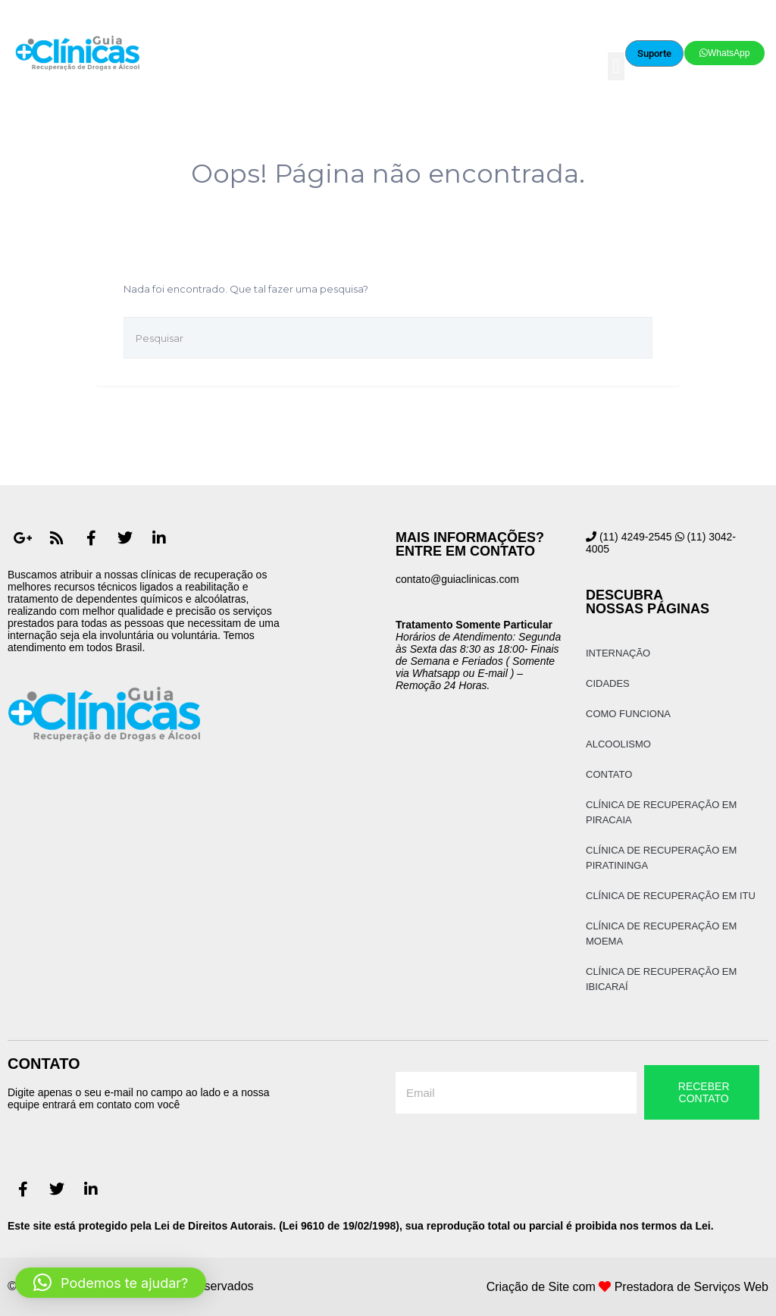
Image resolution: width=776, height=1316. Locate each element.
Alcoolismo (618, 744)
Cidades (608, 683)
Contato (609, 774)
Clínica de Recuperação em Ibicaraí (661, 979)
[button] (616, 66)
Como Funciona (628, 713)
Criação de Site (528, 1286)
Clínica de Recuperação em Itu (671, 895)
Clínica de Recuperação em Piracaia (661, 812)
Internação (618, 653)
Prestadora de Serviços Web (691, 1286)
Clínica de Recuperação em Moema (661, 933)
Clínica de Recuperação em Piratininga (661, 857)
